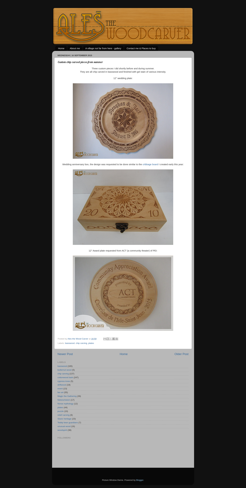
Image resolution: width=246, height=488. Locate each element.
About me (75, 48)
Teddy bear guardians (68, 422)
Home (61, 48)
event (60, 388)
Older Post (181, 354)
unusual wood (64, 426)
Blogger (139, 480)
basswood (70, 343)
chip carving (81, 343)
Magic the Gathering (67, 396)
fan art (61, 392)
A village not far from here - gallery (103, 48)
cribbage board (150, 164)
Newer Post (65, 354)
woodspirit (62, 430)
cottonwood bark (65, 377)
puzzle (61, 411)
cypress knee (64, 381)
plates (91, 343)
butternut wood (65, 370)
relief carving (64, 415)
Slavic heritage (65, 419)
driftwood (62, 385)
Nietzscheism (64, 400)
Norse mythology (65, 404)
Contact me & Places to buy (141, 48)
